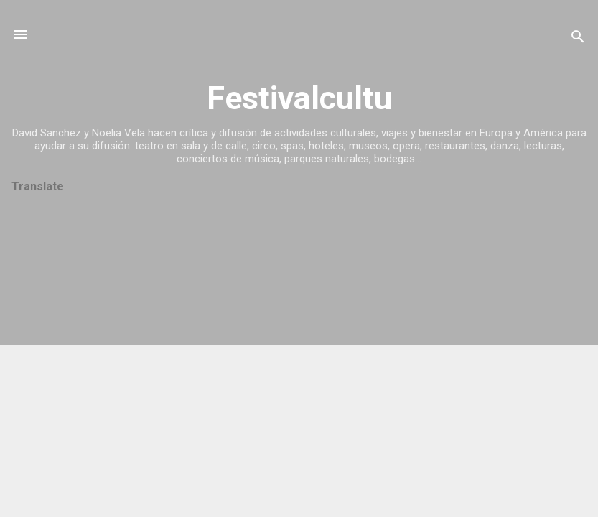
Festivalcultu (299, 98)
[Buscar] (578, 39)
